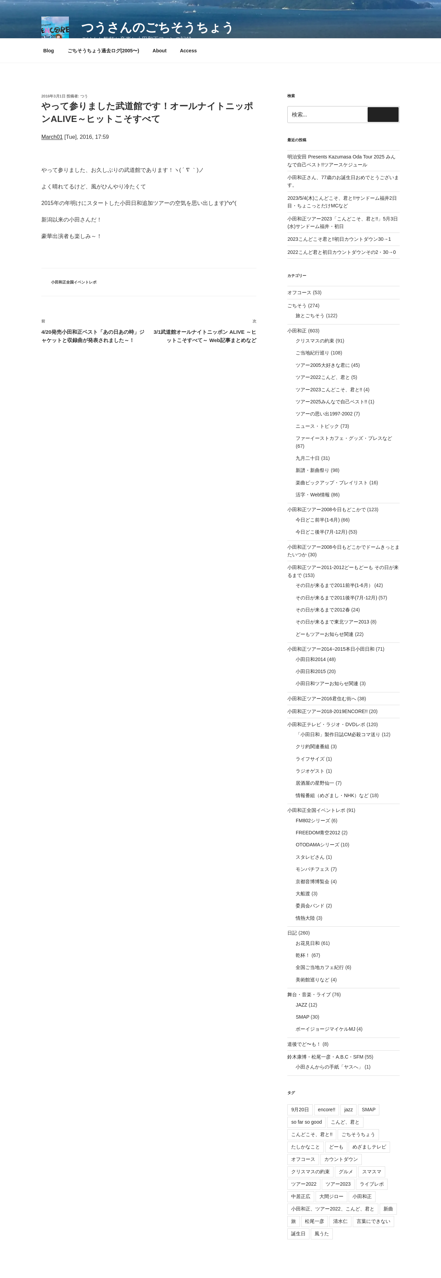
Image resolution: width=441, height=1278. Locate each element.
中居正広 (300, 1196)
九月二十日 (308, 458)
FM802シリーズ (313, 820)
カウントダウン (341, 1159)
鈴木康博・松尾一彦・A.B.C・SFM (325, 1057)
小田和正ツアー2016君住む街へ (321, 698)
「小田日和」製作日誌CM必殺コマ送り (338, 734)
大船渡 (303, 893)
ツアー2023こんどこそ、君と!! (329, 389)
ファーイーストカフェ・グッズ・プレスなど (344, 438)
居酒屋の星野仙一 (315, 783)
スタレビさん (310, 857)
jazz (348, 1109)
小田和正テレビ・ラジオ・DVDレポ (326, 724)
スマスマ (371, 1171)
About (159, 50)
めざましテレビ (369, 1147)
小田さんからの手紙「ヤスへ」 (329, 1067)
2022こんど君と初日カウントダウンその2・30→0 (341, 252)
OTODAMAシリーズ (317, 844)
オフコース (299, 292)
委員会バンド (310, 905)
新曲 (388, 1209)
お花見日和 (308, 943)
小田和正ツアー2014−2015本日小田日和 (330, 649)
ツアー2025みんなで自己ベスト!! (331, 401)
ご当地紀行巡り (312, 352)
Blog (48, 50)
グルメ (346, 1171)
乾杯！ (303, 955)
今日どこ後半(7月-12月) (321, 532)
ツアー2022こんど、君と (323, 377)
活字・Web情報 (313, 494)
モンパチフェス (312, 869)
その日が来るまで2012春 (323, 609)
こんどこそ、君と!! (311, 1134)
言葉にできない (373, 1221)
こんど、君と (345, 1122)
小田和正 (297, 330)
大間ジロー (331, 1196)
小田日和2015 (311, 671)
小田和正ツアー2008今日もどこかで (326, 509)
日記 (292, 933)
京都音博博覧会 (312, 881)
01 (60, 137)
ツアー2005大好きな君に (323, 365)
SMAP (302, 1017)
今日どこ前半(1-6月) (318, 520)
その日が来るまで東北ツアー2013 (332, 622)
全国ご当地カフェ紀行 (320, 967)
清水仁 (340, 1221)
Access (188, 50)
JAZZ (301, 1005)
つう (84, 96)
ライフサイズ (310, 759)
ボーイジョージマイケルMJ (325, 1029)
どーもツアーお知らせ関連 (324, 634)
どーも (336, 1147)
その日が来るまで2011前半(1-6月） (334, 585)
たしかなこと (305, 1147)
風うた (322, 1233)
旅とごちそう (310, 315)
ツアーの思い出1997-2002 (324, 413)
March (49, 137)
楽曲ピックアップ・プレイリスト (332, 482)
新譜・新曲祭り (312, 470)
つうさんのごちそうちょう (157, 27)
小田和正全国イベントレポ (73, 282)
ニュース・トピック (317, 426)
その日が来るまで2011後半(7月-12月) (336, 597)
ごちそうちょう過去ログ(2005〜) (103, 50)
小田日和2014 (311, 659)
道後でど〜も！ (304, 1044)
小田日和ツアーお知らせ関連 (327, 683)
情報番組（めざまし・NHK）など (332, 795)
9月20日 (300, 1109)
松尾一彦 (314, 1221)
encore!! (327, 1109)
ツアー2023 (338, 1184)
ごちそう (297, 305)
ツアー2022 (303, 1184)
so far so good (306, 1122)
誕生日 (298, 1233)
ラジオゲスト (310, 771)
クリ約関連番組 (312, 746)
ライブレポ (372, 1184)
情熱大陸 (305, 918)
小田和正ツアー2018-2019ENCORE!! (327, 711)
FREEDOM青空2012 (318, 832)
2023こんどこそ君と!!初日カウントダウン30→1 (339, 239)
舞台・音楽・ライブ (309, 994)
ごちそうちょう (358, 1134)
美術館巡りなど (312, 979)
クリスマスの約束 (315, 340)
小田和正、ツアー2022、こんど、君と (332, 1209)
